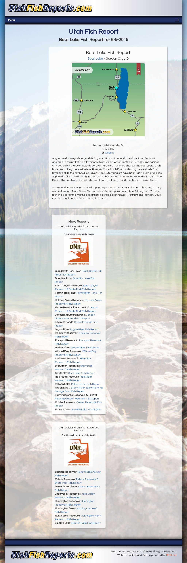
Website (110, 153)
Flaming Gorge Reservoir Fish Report (77, 398)
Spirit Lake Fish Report (81, 373)
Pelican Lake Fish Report (85, 384)
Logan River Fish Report (84, 329)
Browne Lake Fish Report (86, 409)
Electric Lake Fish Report (86, 523)
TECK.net (171, 555)
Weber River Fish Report (85, 347)
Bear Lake (95, 58)
